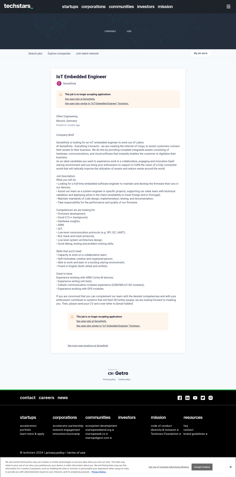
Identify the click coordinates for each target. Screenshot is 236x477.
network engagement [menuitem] (66, 430)
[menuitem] (71, 6)
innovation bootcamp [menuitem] (66, 434)
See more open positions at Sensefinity (88, 345)
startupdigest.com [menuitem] (97, 438)
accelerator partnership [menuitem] (68, 426)
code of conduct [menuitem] (161, 426)
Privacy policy (109, 379)
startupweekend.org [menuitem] (98, 430)
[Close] (230, 468)
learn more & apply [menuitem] (32, 434)
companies (59, 53)
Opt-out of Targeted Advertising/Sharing (169, 468)
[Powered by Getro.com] (118, 372)
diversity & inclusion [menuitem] (163, 430)
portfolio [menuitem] (25, 430)
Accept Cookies (202, 468)
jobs (35, 53)
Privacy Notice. (99, 473)
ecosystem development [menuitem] (101, 426)
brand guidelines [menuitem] (194, 434)
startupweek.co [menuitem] (95, 434)
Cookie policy (124, 379)
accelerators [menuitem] (28, 426)
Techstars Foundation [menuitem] (164, 434)
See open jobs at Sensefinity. (80, 99)
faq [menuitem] (185, 426)
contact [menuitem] (188, 430)
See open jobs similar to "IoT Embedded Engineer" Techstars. (97, 103)
